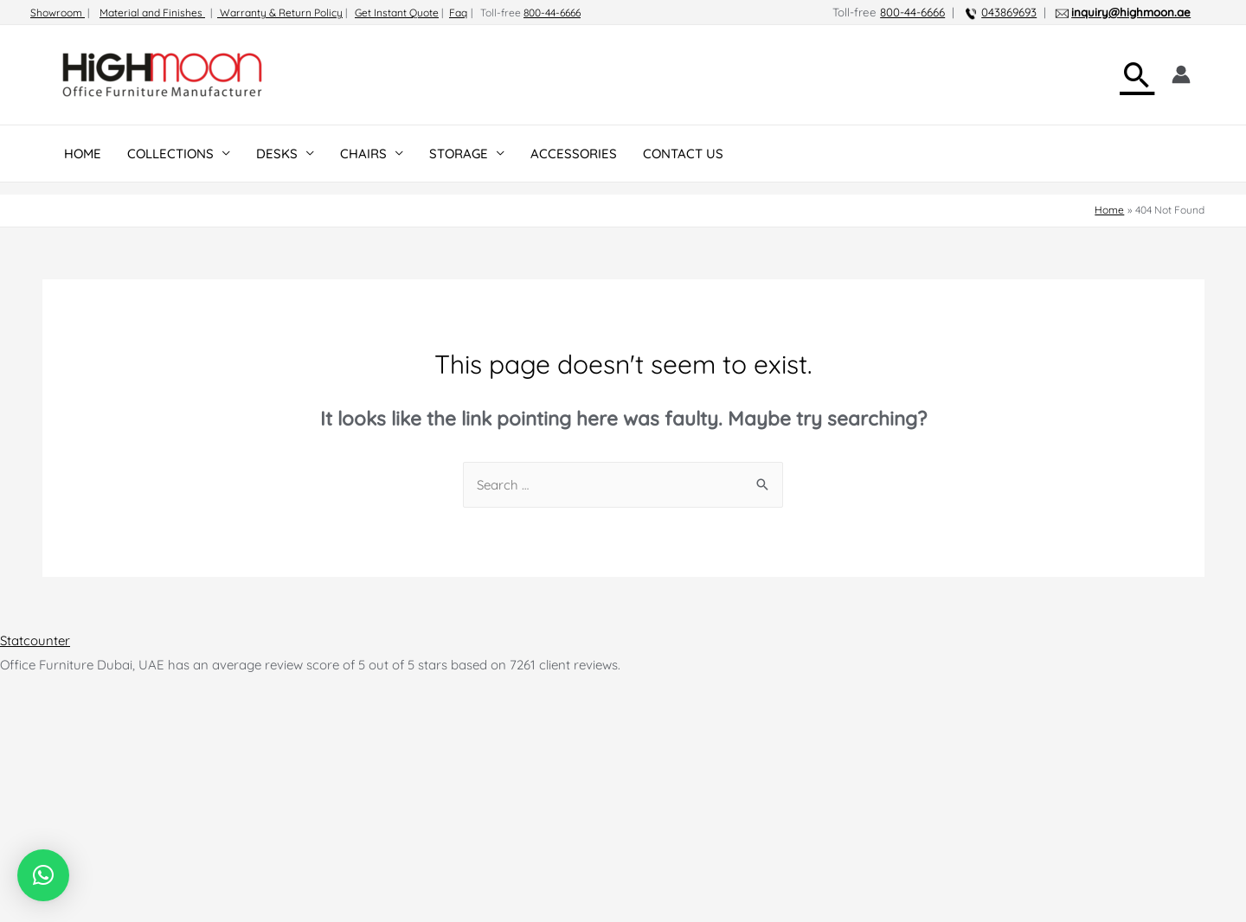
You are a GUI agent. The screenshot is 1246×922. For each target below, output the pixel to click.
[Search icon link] (1137, 75)
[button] (43, 875)
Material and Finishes (152, 12)
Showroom (57, 12)
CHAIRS (363, 153)
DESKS (277, 153)
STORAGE (458, 153)
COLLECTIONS (170, 153)
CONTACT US (683, 153)
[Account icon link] (1181, 74)
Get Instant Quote (397, 12)
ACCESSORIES (573, 153)
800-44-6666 (552, 12)
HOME (82, 153)
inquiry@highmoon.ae (1131, 12)
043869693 (1009, 12)
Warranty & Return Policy (280, 12)
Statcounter (35, 640)
